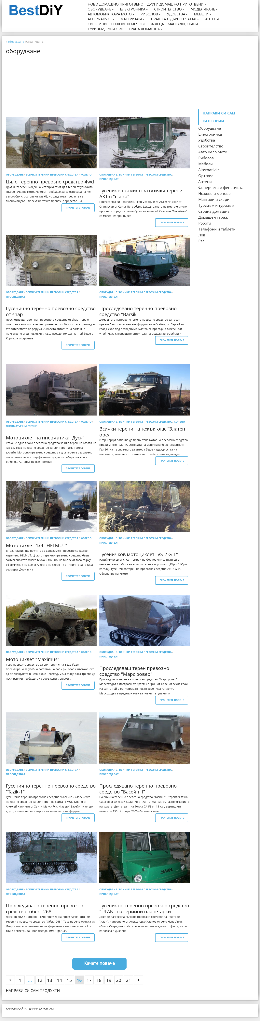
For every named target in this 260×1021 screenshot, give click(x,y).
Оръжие (205, 175)
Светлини (97, 24)
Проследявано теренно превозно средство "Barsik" (138, 311)
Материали (131, 19)
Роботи (204, 223)
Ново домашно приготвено (115, 4)
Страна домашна (143, 29)
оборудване (14, 174)
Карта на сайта (16, 1008)
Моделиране (203, 9)
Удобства (176, 14)
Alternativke (100, 19)
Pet (201, 241)
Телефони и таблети (217, 229)
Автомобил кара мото (110, 14)
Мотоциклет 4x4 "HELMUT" (36, 545)
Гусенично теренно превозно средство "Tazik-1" (51, 788)
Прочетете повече (78, 207)
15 (69, 980)
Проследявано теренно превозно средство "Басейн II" (138, 788)
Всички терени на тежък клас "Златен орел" (142, 431)
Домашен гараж (213, 217)
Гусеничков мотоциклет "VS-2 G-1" (138, 554)
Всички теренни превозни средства (52, 174)
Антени (212, 19)
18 (99, 980)
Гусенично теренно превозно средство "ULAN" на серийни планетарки (144, 908)
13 (49, 980)
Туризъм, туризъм (105, 29)
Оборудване (99, 9)
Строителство (168, 9)
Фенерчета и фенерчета (220, 187)
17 (89, 980)
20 (118, 980)
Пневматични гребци (21, 426)
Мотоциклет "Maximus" (32, 659)
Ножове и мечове (128, 24)
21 (128, 980)
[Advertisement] (99, 85)
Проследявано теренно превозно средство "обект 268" (44, 908)
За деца (157, 24)
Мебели (201, 14)
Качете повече (99, 963)
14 (59, 980)
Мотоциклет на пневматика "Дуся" (45, 437)
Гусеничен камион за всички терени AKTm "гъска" (141, 193)
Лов (201, 235)
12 (39, 980)
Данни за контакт (41, 1008)
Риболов (149, 14)
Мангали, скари (183, 24)
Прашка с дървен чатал (173, 19)
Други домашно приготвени (175, 4)
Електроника (132, 9)
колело (85, 174)
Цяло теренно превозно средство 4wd (50, 181)
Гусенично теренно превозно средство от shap (51, 311)
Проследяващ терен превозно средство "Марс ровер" (134, 671)
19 (108, 980)
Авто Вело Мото (212, 152)
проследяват (109, 179)
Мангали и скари (213, 199)
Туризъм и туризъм (216, 205)
